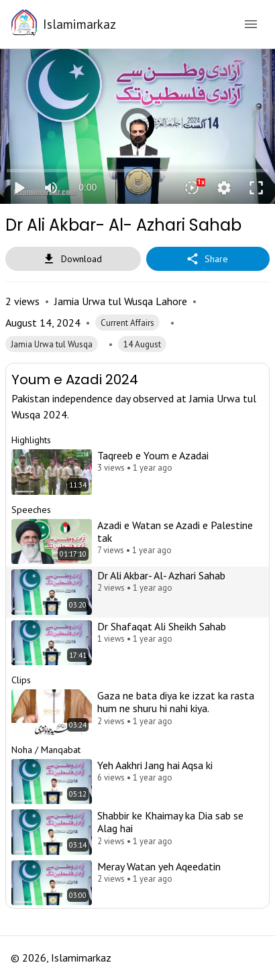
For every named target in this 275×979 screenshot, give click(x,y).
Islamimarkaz (79, 23)
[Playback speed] (192, 188)
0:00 (87, 187)
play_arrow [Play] (18, 187)
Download (73, 259)
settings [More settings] (224, 188)
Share (208, 259)
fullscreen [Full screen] (256, 187)
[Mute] (51, 188)
